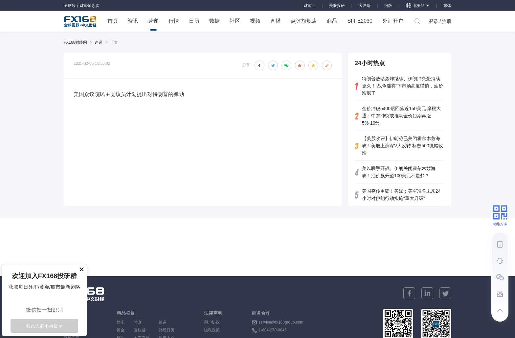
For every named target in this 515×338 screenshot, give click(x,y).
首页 (112, 21)
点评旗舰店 (304, 21)
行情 (173, 21)
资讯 (133, 21)
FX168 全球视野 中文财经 (80, 21)
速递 (153, 24)
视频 (255, 21)
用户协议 (212, 322)
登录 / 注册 (440, 21)
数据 (214, 21)
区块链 (141, 330)
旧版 (388, 5)
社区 (235, 21)
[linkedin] (427, 293)
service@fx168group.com (280, 322)
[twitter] (445, 293)
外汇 (120, 322)
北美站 (418, 5)
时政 (141, 322)
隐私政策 (212, 330)
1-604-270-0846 (272, 330)
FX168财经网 (75, 42)
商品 (332, 21)
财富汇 (309, 5)
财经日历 (166, 330)
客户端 (364, 5)
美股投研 (337, 5)
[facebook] (409, 293)
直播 (275, 21)
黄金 (120, 330)
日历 (194, 21)
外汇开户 (392, 21)
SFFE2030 (359, 21)
